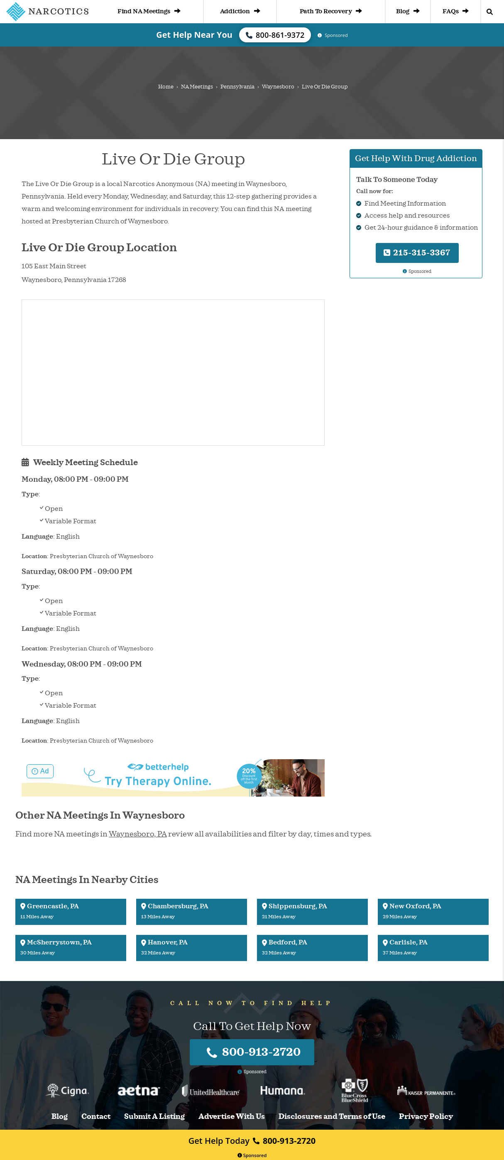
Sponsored (252, 1155)
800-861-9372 (275, 35)
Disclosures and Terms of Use (332, 1116)
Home (166, 86)
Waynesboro (278, 86)
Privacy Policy (426, 1116)
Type (30, 494)
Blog (407, 11)
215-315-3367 (417, 253)
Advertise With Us (231, 1116)
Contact (95, 1116)
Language (37, 536)
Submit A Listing (154, 1116)
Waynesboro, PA (138, 834)
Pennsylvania (237, 86)
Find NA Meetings (149, 11)
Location (34, 556)
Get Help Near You (194, 34)
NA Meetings (197, 86)
